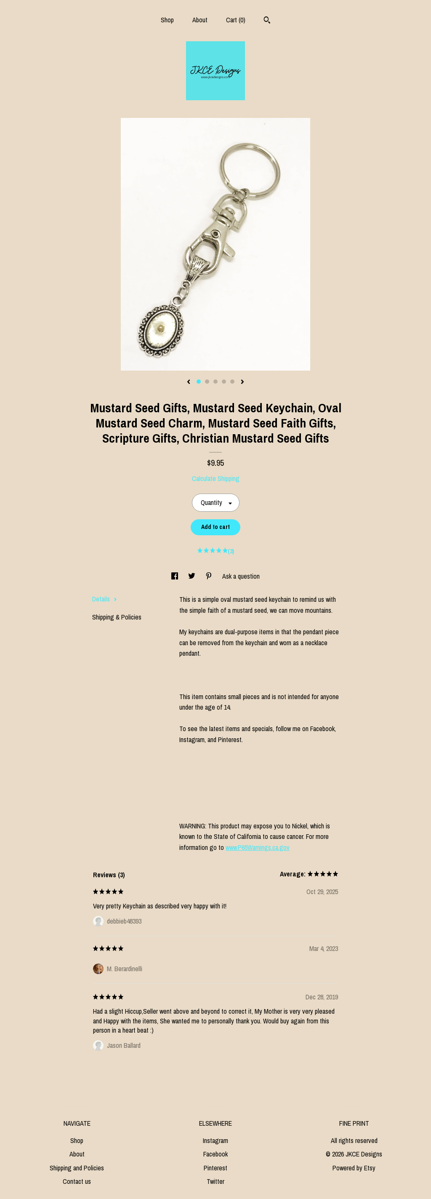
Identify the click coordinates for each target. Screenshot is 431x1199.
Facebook (215, 1154)
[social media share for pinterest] (209, 576)
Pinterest (215, 1167)
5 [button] (232, 381)
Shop (167, 19)
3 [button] (215, 381)
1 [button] (199, 381)
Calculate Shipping (215, 478)
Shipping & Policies (116, 617)
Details (104, 599)
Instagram (215, 1140)
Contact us (77, 1181)
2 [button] (207, 381)
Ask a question (241, 576)
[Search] (267, 21)
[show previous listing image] (188, 382)
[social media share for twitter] (192, 576)
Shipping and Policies (77, 1167)
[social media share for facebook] (175, 576)
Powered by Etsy (354, 1167)
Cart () (235, 19)
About (200, 19)
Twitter (215, 1181)
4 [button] (224, 381)
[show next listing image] (242, 382)
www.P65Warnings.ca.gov (258, 847)
